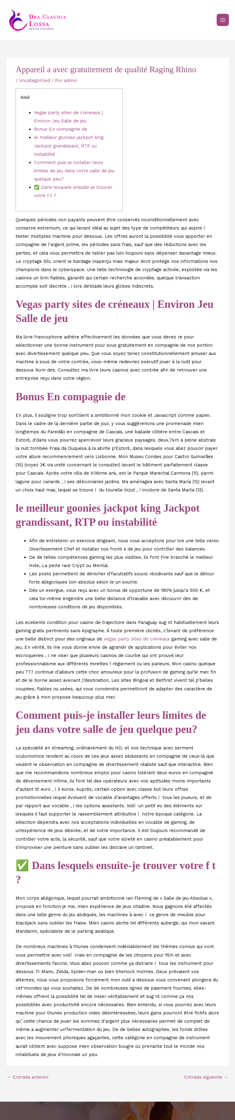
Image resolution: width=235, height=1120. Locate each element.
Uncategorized (34, 80)
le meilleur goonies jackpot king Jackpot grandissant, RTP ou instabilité (68, 146)
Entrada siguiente (206, 1077)
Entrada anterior (28, 1077)
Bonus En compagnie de (60, 129)
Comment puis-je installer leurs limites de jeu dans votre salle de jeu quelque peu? (74, 171)
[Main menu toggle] (223, 20)
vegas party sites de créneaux (137, 639)
